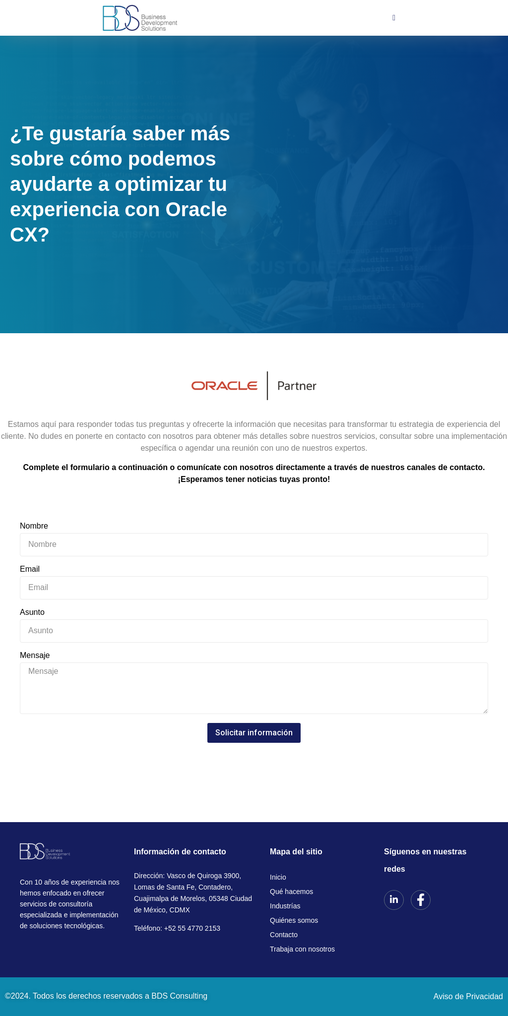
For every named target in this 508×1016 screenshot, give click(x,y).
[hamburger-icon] (394, 18)
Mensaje (35, 655)
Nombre (34, 526)
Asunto (32, 612)
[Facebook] (421, 900)
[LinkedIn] (394, 900)
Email (30, 569)
